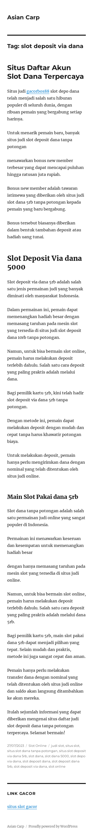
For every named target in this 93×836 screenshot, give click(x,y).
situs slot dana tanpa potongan (32, 751)
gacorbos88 (38, 91)
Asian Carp (23, 17)
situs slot (72, 746)
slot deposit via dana (30, 766)
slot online (57, 766)
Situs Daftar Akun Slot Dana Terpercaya (45, 72)
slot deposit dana (36, 761)
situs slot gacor (22, 806)
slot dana (36, 756)
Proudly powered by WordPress (53, 826)
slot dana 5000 (57, 756)
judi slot (57, 746)
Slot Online (38, 746)
